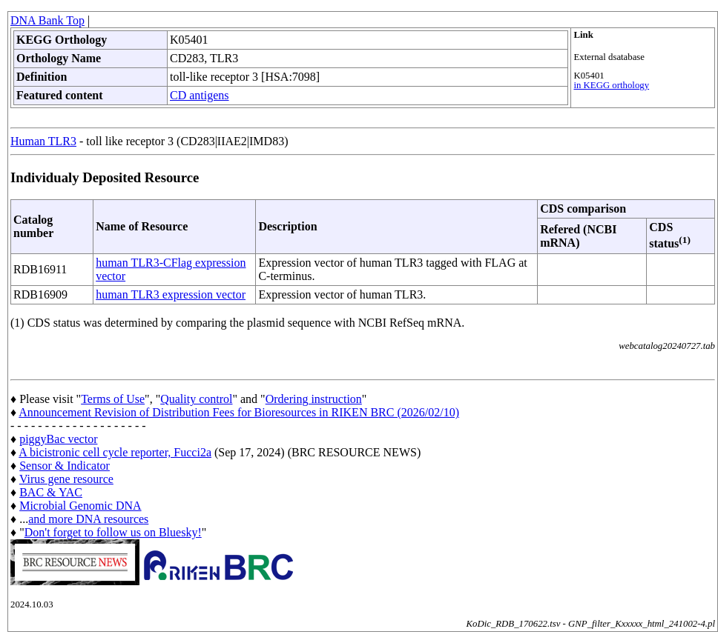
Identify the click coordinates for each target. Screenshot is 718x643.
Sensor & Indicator (64, 465)
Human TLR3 (43, 141)
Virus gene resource (66, 479)
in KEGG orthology (611, 85)
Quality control (196, 399)
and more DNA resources (88, 519)
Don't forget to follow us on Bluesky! (113, 532)
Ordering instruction (314, 399)
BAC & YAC (50, 492)
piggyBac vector (58, 439)
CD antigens (199, 95)
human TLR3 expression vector (171, 294)
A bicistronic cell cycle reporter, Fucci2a (115, 452)
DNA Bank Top (47, 20)
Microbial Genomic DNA (80, 505)
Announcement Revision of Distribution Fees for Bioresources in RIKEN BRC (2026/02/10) (239, 412)
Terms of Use (113, 399)
